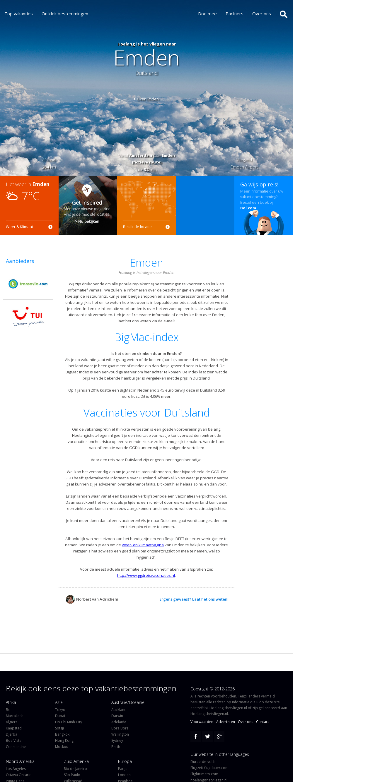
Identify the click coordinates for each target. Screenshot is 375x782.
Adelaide (118, 721)
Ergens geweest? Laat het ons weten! (194, 599)
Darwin (117, 715)
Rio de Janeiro (75, 768)
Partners (239, 13)
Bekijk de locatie (137, 226)
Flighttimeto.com (204, 773)
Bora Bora (120, 728)
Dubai (60, 715)
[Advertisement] (205, 205)
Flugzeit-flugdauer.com (209, 767)
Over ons (266, 13)
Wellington (120, 734)
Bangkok (62, 734)
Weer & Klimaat (19, 226)
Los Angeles (16, 768)
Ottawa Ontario (19, 774)
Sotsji (59, 728)
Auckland (119, 709)
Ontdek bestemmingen (65, 13)
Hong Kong (64, 740)
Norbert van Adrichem (92, 599)
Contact (262, 721)
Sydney (117, 740)
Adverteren (225, 721)
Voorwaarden (201, 721)
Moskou (61, 746)
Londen (124, 774)
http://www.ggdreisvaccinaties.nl (146, 575)
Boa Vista (13, 740)
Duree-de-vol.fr (203, 761)
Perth (115, 746)
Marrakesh (14, 715)
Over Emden (148, 99)
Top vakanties (18, 13)
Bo (8, 709)
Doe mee (211, 13)
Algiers (11, 721)
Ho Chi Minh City (68, 721)
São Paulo (72, 774)
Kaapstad (14, 728)
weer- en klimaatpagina (143, 544)
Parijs (122, 768)
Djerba (11, 734)
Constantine (16, 746)
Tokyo (60, 709)
